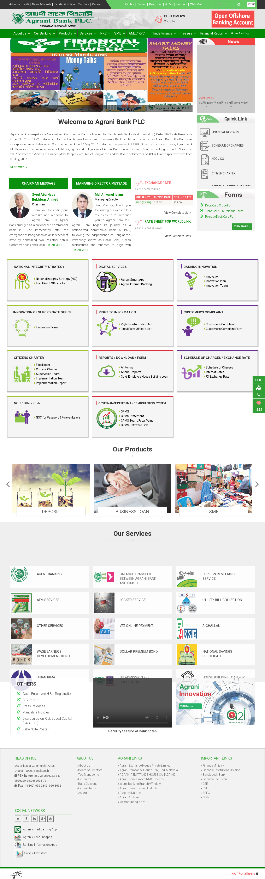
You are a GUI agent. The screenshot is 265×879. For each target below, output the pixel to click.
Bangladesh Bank (213, 774)
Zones (141, 4)
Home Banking (240, 33)
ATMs (169, 4)
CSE (205, 783)
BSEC (206, 792)
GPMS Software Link (134, 425)
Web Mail (196, 4)
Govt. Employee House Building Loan (144, 376)
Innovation (212, 276)
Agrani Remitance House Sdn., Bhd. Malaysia (149, 770)
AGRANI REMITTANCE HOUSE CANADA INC (148, 774)
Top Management (89, 774)
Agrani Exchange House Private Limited (145, 765)
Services (88, 33)
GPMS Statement (132, 416)
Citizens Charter (46, 369)
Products (67, 33)
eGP (26, 4)
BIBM (205, 797)
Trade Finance (164, 33)
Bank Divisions (88, 783)
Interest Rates (215, 372)
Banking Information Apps (35, 844)
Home (14, 4)
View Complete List (177, 212)
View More (242, 226)
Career (96, 4)
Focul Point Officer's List (51, 283)
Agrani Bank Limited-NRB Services (142, 779)
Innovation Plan (215, 281)
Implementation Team (50, 378)
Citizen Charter (87, 788)
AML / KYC (138, 33)
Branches (155, 4)
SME (119, 33)
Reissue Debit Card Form (221, 216)
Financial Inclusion (214, 779)
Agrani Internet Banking (136, 284)
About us (21, 33)
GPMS (125, 411)
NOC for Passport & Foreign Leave (58, 417)
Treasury (188, 33)
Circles (129, 4)
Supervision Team (48, 374)
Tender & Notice (64, 4)
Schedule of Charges (219, 367)
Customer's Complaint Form (224, 328)
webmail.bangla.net (132, 802)
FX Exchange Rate (217, 376)
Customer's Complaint (220, 324)
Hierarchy (84, 779)
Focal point (43, 364)
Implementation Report (51, 383)
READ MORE (18, 167)
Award (82, 792)
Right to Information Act (136, 324)
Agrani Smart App (133, 279)
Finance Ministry (213, 765)
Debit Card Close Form (219, 205)
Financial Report (213, 33)
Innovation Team (216, 285)
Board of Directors (90, 770)
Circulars (83, 4)
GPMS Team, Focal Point (137, 420)
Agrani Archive (129, 797)
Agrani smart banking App (35, 829)
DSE (205, 788)
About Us (84, 765)
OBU (260, 380)
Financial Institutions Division (221, 770)
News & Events (41, 4)
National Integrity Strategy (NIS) (56, 278)
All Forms (127, 367)
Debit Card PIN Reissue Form (224, 211)
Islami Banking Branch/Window (140, 783)
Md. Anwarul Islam (109, 195)
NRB (105, 33)
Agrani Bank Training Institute (138, 788)
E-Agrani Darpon (130, 792)
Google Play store (30, 853)
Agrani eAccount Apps (33, 837)
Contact (181, 4)
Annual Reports (131, 372)
